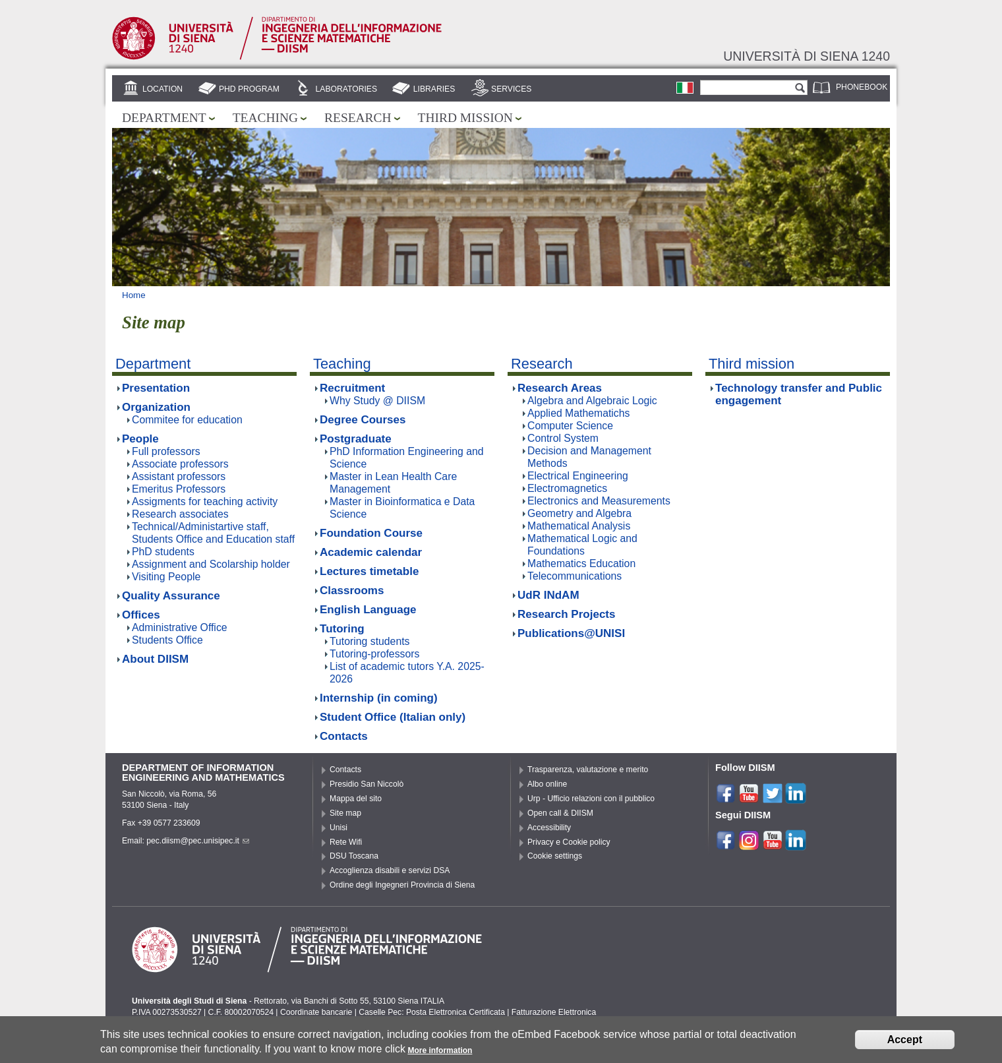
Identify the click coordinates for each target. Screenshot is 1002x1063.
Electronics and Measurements (598, 500)
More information (439, 1053)
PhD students (163, 551)
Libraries (434, 89)
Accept (904, 1042)
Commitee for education (187, 419)
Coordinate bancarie (316, 1012)
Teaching (265, 118)
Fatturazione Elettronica (554, 1012)
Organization (156, 407)
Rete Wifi (346, 842)
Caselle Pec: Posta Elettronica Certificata (432, 1012)
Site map (345, 813)
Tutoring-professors (374, 653)
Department (164, 118)
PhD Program (249, 89)
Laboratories (346, 89)
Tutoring (342, 629)
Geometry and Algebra (579, 513)
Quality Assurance (171, 596)
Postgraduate (356, 439)
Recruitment (352, 388)
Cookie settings (554, 856)
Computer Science (570, 425)
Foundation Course (371, 533)
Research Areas (559, 388)
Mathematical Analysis (578, 526)
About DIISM (155, 659)
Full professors (166, 451)
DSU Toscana (354, 856)
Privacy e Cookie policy (568, 842)
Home (134, 295)
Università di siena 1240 (806, 56)
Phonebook (861, 87)
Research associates (180, 514)
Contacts (344, 736)
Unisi (338, 827)
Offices (141, 615)
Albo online (547, 784)
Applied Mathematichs (578, 413)
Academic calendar (371, 552)
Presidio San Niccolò (366, 784)
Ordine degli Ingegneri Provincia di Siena (402, 885)
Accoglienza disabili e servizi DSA (390, 870)
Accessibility (549, 827)
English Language (368, 609)
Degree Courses (363, 419)
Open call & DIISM (560, 813)
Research (358, 118)
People (140, 439)
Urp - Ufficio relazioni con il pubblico (591, 798)
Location (162, 89)
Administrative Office (179, 627)
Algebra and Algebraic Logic (592, 400)
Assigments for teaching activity (205, 501)
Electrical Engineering (577, 475)
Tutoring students (369, 641)
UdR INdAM (548, 595)
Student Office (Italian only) (392, 717)
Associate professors (180, 464)
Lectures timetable (369, 571)
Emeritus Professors (178, 489)
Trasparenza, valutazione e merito (587, 769)
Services (511, 89)
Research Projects (566, 614)
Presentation (156, 388)
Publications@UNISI (571, 633)
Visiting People (166, 576)
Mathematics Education (581, 563)
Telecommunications (574, 576)
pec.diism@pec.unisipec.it (197, 840)
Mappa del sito (356, 798)
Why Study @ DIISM (377, 400)
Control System (563, 438)
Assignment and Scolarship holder (211, 564)
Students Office (167, 640)
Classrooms (352, 590)
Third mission (465, 118)
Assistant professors (178, 476)
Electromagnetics (567, 488)
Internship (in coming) (379, 698)
